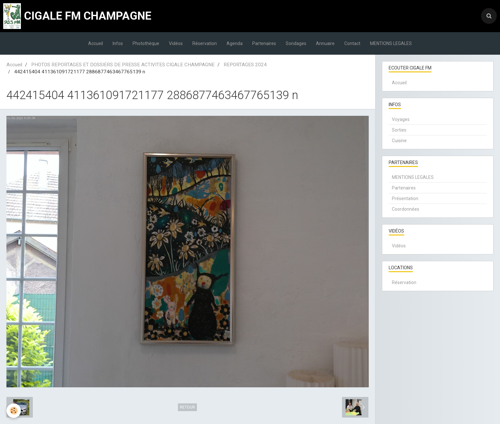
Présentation (405, 198)
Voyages (401, 119)
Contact (352, 43)
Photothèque (146, 43)
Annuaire (325, 43)
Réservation (204, 43)
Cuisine (399, 140)
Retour (187, 407)
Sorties (399, 130)
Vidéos (176, 43)
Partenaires (264, 43)
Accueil (95, 43)
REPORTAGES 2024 (245, 65)
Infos (118, 43)
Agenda (235, 43)
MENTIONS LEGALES (391, 43)
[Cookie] (13, 410)
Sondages (296, 43)
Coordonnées (405, 209)
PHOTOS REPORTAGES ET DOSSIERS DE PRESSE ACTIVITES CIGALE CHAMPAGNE (123, 65)
